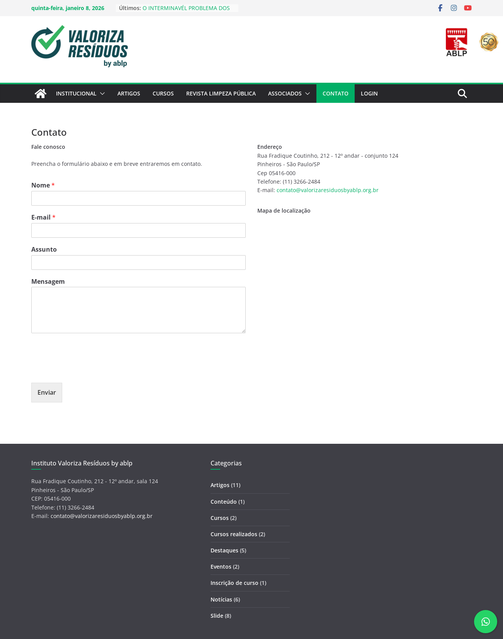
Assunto (44, 249)
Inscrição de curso (234, 582)
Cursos (163, 93)
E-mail (43, 217)
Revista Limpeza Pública (221, 93)
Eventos (221, 566)
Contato (335, 93)
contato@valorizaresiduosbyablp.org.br (328, 190)
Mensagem (48, 282)
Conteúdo (224, 501)
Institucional (76, 93)
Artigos (128, 93)
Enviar (46, 392)
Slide (217, 615)
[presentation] (90, 370)
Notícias (221, 599)
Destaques (224, 550)
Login (369, 93)
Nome (43, 185)
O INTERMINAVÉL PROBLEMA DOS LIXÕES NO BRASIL (186, 11)
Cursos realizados (234, 534)
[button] (101, 93)
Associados (285, 93)
